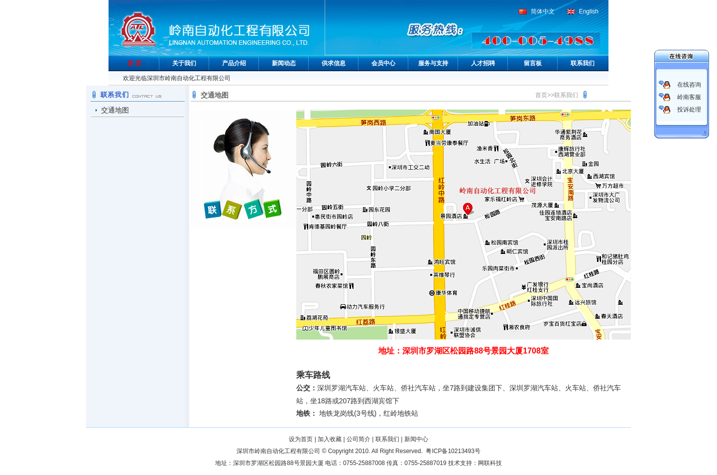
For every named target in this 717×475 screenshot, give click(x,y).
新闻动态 (284, 63)
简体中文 (543, 11)
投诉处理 (689, 109)
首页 (541, 95)
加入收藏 (330, 439)
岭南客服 (689, 97)
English (588, 11)
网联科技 (490, 463)
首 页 (134, 63)
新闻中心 (416, 439)
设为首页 (301, 439)
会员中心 (383, 63)
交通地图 (115, 110)
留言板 (533, 63)
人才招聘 (483, 63)
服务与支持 (433, 63)
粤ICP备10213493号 (453, 451)
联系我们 (583, 63)
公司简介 (358, 439)
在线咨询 (689, 84)
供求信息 (334, 63)
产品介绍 (234, 63)
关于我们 (184, 63)
